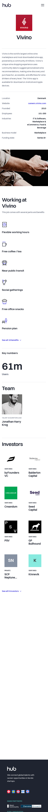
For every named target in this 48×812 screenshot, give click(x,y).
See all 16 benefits (11, 340)
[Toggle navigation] (42, 5)
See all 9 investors (11, 591)
